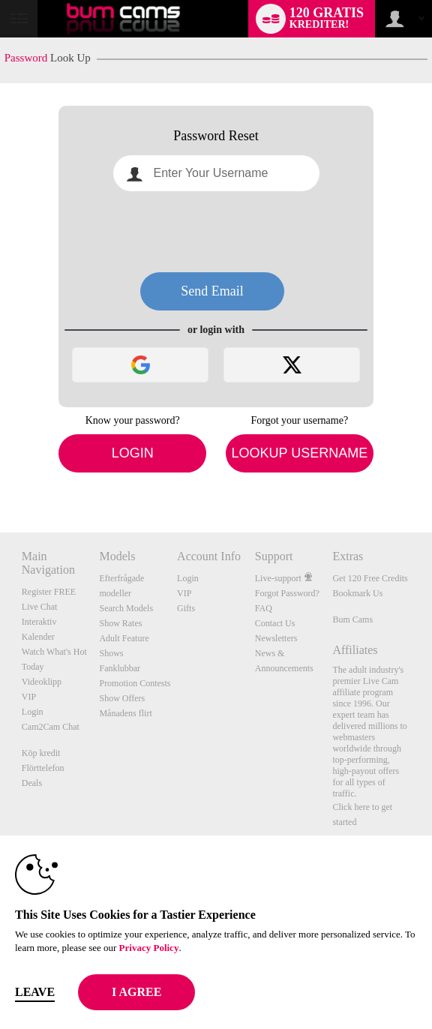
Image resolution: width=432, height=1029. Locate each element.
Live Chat (40, 607)
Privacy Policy (149, 947)
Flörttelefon (43, 768)
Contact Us (275, 623)
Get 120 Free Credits (369, 578)
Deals (32, 783)
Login (133, 453)
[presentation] (216, 231)
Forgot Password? (287, 593)
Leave (35, 992)
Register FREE (49, 591)
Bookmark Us (357, 593)
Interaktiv (39, 621)
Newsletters (276, 638)
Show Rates (120, 623)
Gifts (186, 608)
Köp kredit (41, 753)
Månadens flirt (125, 713)
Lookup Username (299, 453)
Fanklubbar (119, 668)
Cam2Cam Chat (51, 727)
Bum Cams (352, 619)
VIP (29, 697)
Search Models (126, 608)
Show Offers (122, 698)
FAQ (263, 608)
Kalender (38, 637)
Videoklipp (42, 681)
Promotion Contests (134, 683)
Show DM (0, 476)
